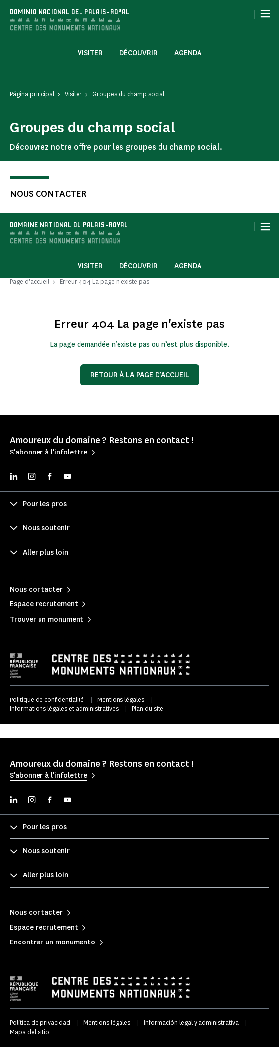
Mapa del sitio (29, 1032)
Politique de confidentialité (47, 700)
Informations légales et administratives (64, 708)
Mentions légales (120, 700)
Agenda (187, 53)
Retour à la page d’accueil (139, 375)
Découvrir (139, 53)
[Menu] (265, 14)
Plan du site (147, 708)
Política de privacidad (40, 1022)
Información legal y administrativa (191, 1022)
